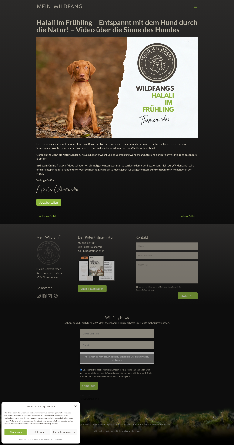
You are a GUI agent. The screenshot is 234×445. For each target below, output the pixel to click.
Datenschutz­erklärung (43, 439)
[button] (75, 406)
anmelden (89, 385)
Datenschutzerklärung (145, 290)
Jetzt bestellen (48, 202)
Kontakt (166, 424)
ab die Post (188, 296)
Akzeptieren (16, 432)
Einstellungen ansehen (64, 432)
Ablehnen (39, 432)
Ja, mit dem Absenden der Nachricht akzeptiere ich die (158, 288)
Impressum (57, 439)
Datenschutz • (127, 424)
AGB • (138, 424)
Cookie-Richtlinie (26, 439)
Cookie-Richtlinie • (152, 424)
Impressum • (113, 424)
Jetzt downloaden (92, 288)
